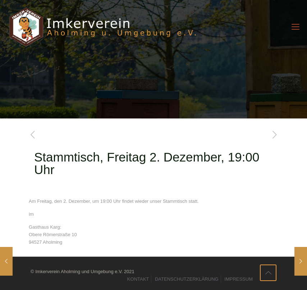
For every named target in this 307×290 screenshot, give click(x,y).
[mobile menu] (295, 27)
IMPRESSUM (238, 279)
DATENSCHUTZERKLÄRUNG (187, 279)
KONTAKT (138, 279)
